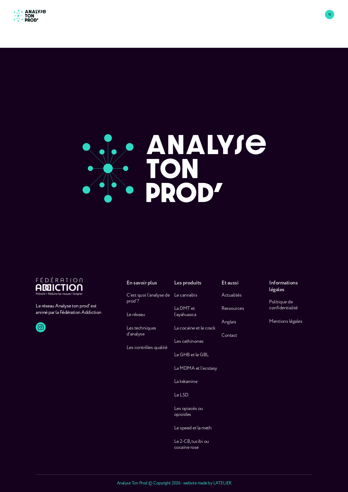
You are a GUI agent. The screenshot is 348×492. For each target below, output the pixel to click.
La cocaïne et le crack (195, 332)
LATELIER (222, 483)
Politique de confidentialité (283, 309)
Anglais (228, 326)
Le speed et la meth (193, 432)
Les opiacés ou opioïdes (188, 416)
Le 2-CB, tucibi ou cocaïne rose (191, 448)
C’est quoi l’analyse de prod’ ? (148, 302)
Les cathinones (189, 345)
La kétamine (186, 386)
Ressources (232, 313)
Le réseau (136, 319)
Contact (229, 340)
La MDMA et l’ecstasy (195, 372)
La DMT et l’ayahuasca (185, 316)
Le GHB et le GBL (191, 359)
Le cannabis (185, 299)
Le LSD (181, 399)
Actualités (231, 299)
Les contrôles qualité (147, 352)
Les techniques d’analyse (141, 335)
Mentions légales (285, 326)
